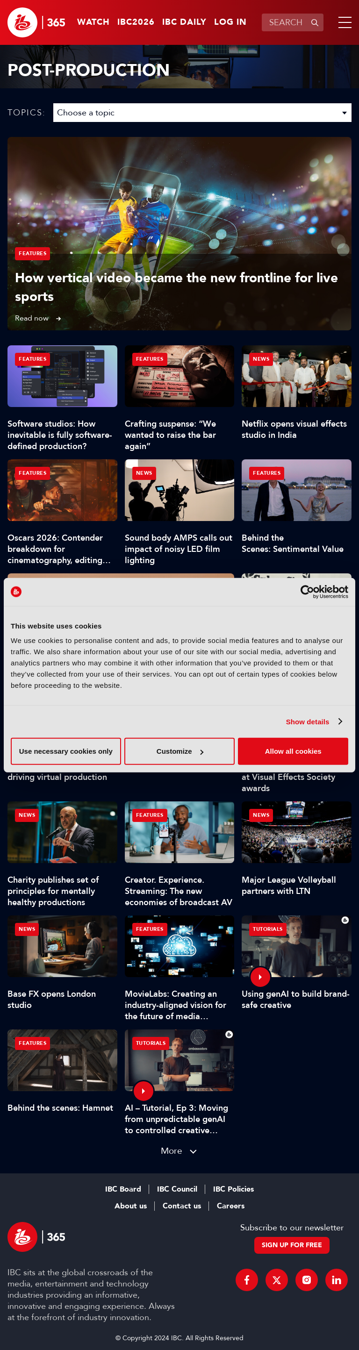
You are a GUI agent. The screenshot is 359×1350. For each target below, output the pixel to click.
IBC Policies (233, 1189)
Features (32, 253)
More (171, 1151)
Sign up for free (292, 1245)
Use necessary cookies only (66, 751)
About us (131, 1206)
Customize (180, 751)
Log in (230, 22)
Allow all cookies (293, 751)
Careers (230, 1206)
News (261, 359)
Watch (93, 22)
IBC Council (177, 1189)
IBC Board (123, 1189)
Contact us (182, 1206)
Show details (308, 721)
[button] (343, 22)
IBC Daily (184, 22)
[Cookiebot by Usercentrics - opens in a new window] (307, 592)
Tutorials (268, 929)
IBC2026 (136, 22)
